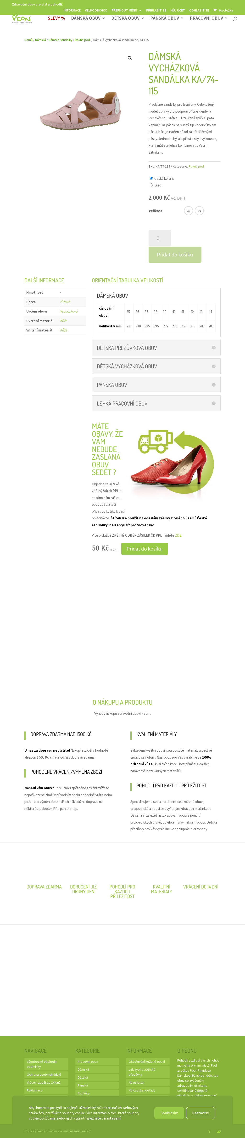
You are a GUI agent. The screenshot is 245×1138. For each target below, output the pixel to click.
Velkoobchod (96, 10)
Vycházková (69, 311)
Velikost (155, 211)
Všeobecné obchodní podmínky (42, 1064)
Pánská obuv (164, 19)
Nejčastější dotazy (142, 1090)
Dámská (40, 40)
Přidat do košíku (175, 254)
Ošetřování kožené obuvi (147, 1061)
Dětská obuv (125, 19)
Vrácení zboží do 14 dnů (44, 1082)
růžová (65, 302)
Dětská (83, 1077)
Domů (28, 40)
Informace (72, 10)
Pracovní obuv (206, 19)
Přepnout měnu (124, 10)
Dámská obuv (85, 19)
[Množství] (160, 238)
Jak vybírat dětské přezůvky (142, 1072)
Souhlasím (168, 1113)
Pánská (83, 1085)
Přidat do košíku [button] (145, 548)
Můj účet (177, 10)
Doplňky (83, 1093)
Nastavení (200, 1113)
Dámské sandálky (60, 40)
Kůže (63, 321)
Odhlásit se (199, 10)
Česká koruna (164, 178)
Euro (157, 185)
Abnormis (76, 1131)
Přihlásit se (156, 10)
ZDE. (178, 535)
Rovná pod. (83, 40)
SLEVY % (56, 19)
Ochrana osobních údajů (44, 1074)
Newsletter (137, 1082)
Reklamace (35, 1090)
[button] (130, 58)
